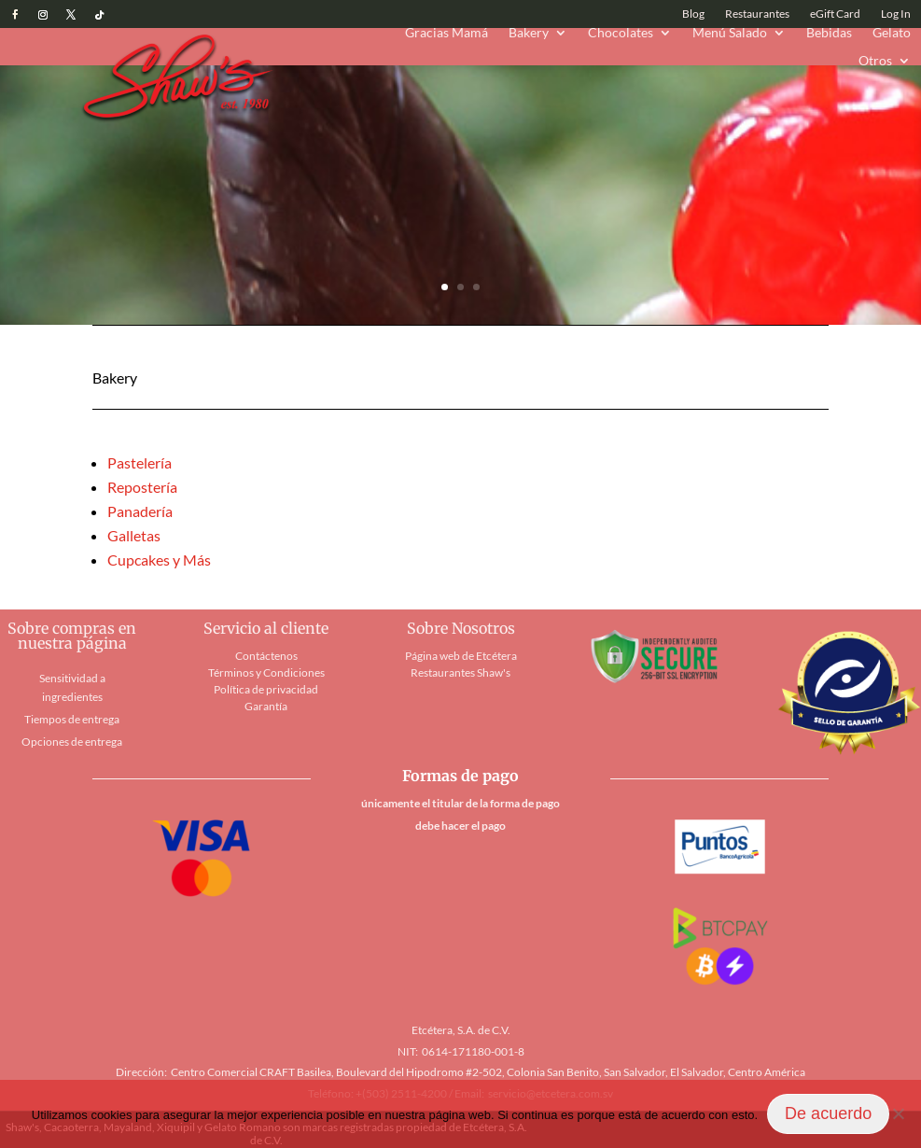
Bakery (529, 33)
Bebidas (829, 33)
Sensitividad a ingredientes (72, 687)
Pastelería (139, 462)
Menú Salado (729, 33)
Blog (693, 14)
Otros (875, 61)
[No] (897, 1113)
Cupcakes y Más (159, 559)
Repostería (142, 487)
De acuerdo (828, 1113)
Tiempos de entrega (71, 719)
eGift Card (835, 14)
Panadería (140, 511)
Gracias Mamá (446, 33)
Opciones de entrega (71, 742)
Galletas (133, 535)
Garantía (265, 706)
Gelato (891, 33)
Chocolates (620, 33)
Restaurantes (757, 14)
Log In (896, 14)
